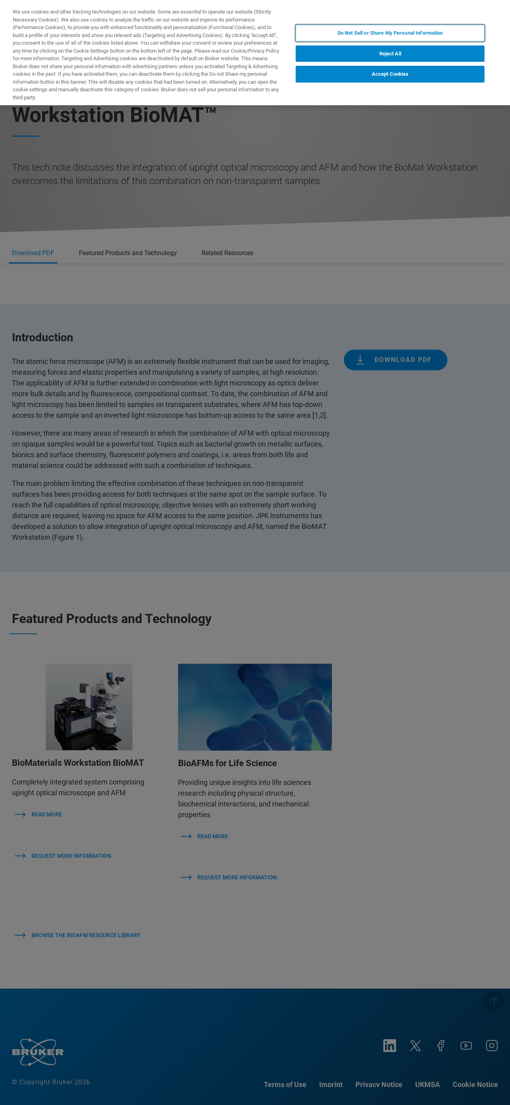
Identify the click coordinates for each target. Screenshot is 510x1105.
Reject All (390, 54)
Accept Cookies (390, 74)
